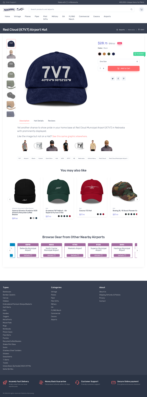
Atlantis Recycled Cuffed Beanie (22, 208)
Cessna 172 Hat (85, 211)
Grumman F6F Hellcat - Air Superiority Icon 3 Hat (56, 212)
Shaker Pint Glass (9, 344)
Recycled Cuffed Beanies (12, 341)
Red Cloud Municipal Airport (118, 158)
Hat (57, 158)
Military (55, 16)
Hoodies (6, 313)
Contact (102, 301)
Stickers (6, 354)
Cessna (96, 16)
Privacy (102, 298)
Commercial (84, 16)
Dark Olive (49, 158)
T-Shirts (6, 360)
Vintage (17, 16)
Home (7, 16)
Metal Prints (7, 320)
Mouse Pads (7, 323)
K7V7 (141, 30)
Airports (107, 16)
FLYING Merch (72, 17)
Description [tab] (24, 121)
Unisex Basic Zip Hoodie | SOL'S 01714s (17, 366)
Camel (40, 158)
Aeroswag (30, 393)
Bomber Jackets (9, 295)
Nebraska (81, 158)
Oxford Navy (92, 158)
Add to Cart (123, 68)
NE (74, 158)
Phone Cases (7, 332)
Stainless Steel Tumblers (12, 351)
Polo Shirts (7, 335)
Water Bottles (8, 369)
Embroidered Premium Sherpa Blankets (17, 304)
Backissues (7, 292)
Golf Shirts (7, 307)
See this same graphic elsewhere (69, 136)
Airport (26, 158)
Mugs (5, 326)
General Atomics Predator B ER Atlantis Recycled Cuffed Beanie (24, 213)
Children (6, 301)
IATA (62, 158)
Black (33, 158)
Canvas (5, 298)
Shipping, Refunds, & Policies (109, 295)
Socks (5, 347)
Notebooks (7, 329)
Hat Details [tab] (39, 121)
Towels (5, 363)
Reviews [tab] (51, 121)
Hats (4, 310)
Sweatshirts (7, 357)
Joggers (6, 317)
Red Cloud (102, 158)
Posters (6, 338)
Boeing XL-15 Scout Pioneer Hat (125, 211)
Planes (28, 16)
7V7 (19, 158)
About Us (102, 292)
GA (63, 16)
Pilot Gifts (45, 17)
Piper (37, 16)
